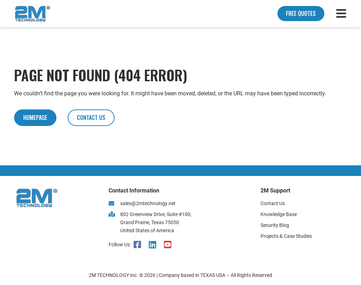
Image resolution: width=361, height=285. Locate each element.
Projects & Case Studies (286, 236)
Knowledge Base (279, 214)
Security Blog (275, 225)
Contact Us (273, 204)
